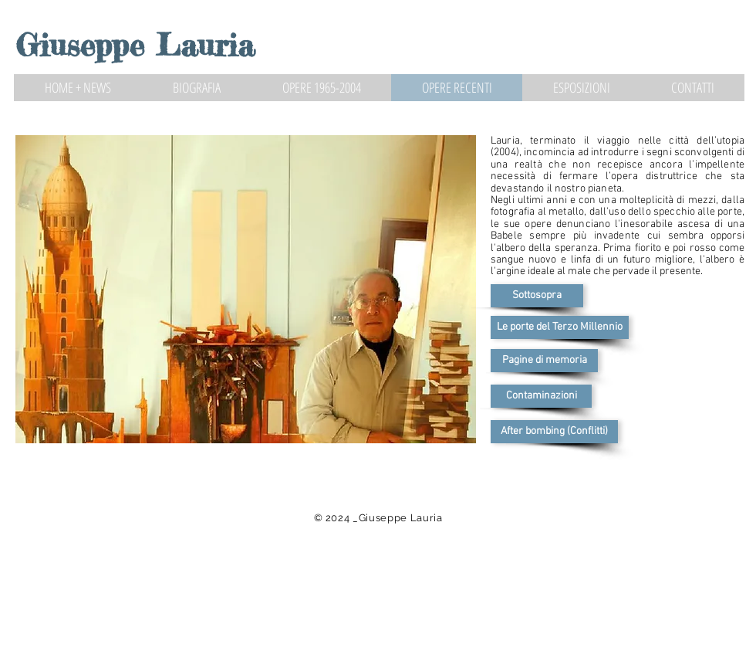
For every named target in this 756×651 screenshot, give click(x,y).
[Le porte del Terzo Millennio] (560, 327)
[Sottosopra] (537, 295)
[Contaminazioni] (541, 396)
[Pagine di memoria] (544, 360)
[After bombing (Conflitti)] (554, 431)
